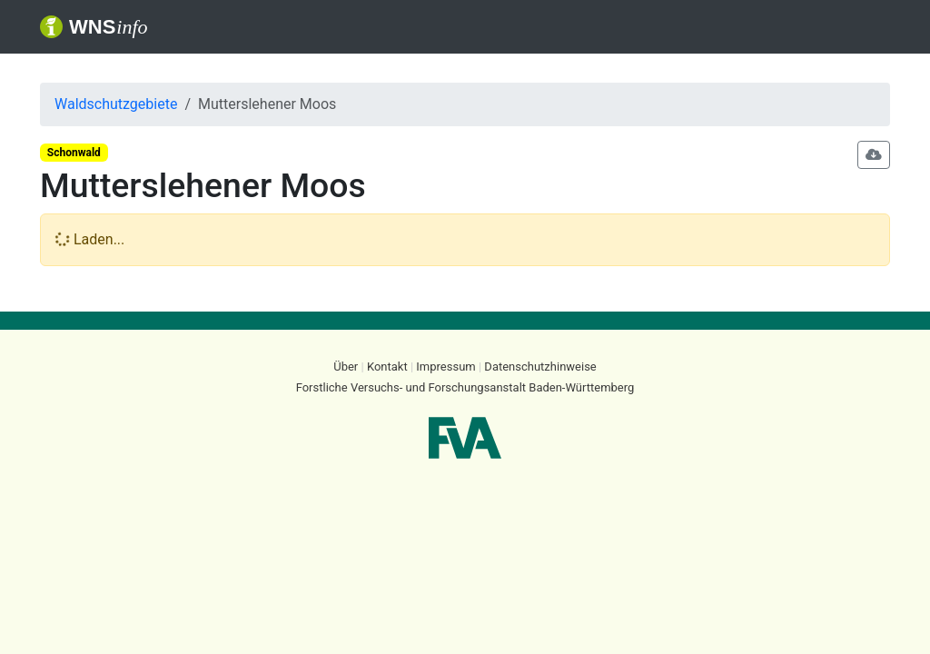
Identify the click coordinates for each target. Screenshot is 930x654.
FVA (465, 438)
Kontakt (387, 366)
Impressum (445, 366)
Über (345, 366)
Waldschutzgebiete (115, 104)
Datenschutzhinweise (540, 366)
